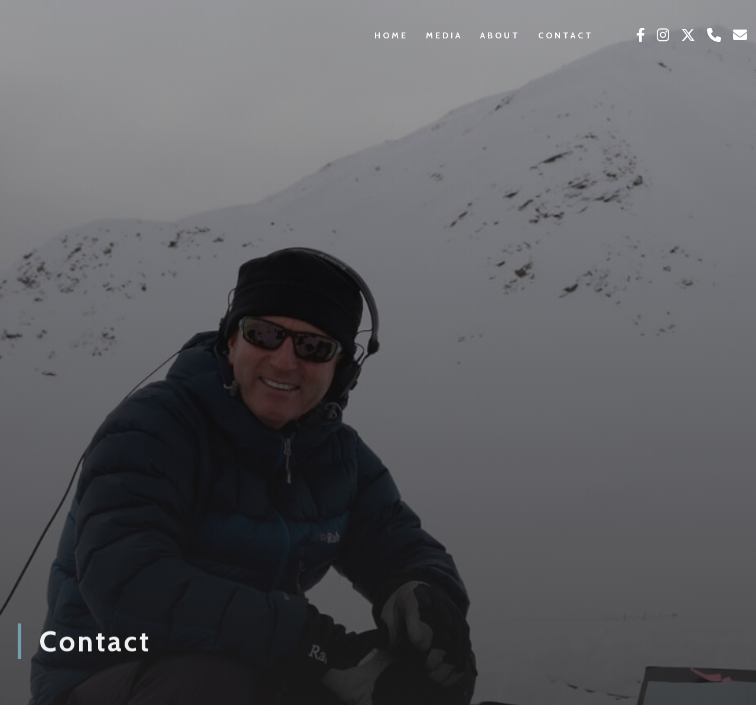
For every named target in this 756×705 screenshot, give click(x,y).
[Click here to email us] (740, 36)
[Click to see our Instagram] (663, 36)
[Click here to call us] (714, 36)
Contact (566, 35)
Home (391, 35)
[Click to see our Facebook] (640, 36)
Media (444, 35)
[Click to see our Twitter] (688, 36)
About (500, 35)
